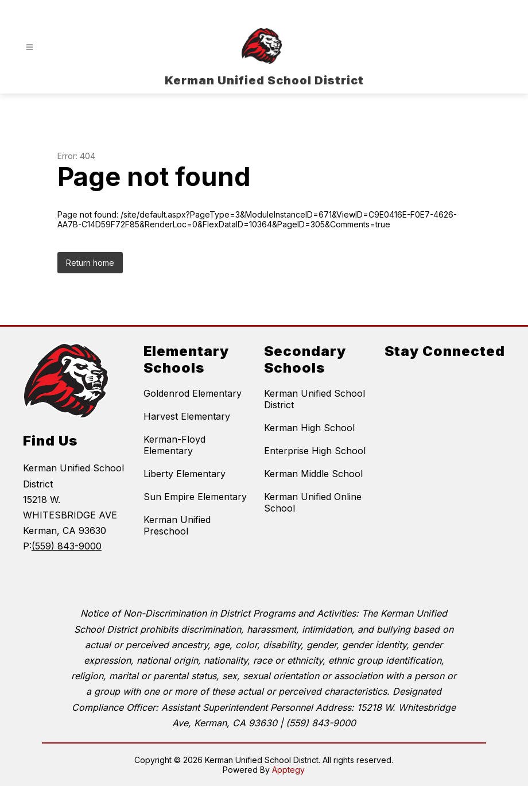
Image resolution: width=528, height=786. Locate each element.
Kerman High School (309, 427)
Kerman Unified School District (314, 399)
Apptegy (288, 770)
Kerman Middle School (313, 473)
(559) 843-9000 (67, 546)
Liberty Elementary (184, 473)
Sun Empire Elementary (195, 496)
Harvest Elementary (186, 416)
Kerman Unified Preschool (177, 525)
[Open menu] (29, 47)
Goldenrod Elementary (192, 393)
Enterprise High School (315, 450)
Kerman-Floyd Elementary (174, 444)
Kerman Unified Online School (313, 502)
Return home (90, 263)
